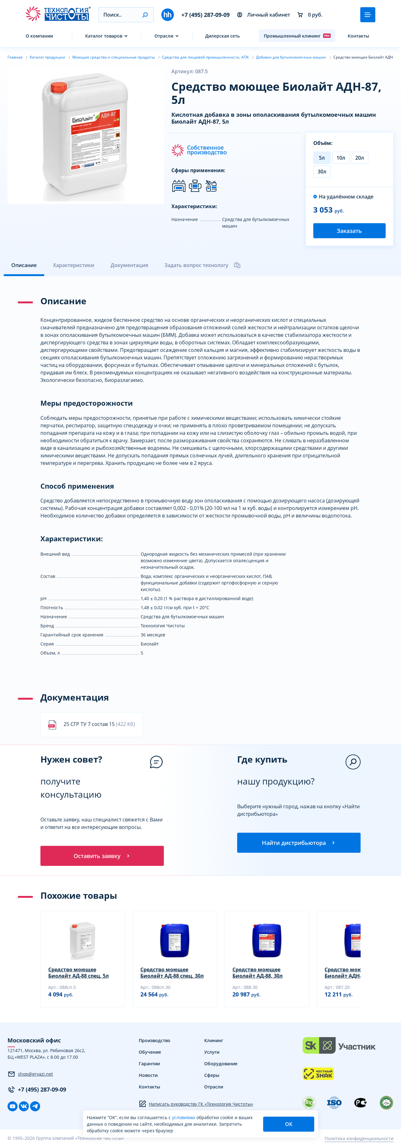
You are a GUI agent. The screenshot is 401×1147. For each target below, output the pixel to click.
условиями (184, 1117)
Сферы (211, 1075)
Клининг (213, 1040)
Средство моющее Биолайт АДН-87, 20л (351, 972)
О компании (39, 36)
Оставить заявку (102, 856)
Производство (154, 1040)
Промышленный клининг (297, 35)
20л (359, 157)
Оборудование (220, 1064)
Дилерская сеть (222, 36)
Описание (24, 265)
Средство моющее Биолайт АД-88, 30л (257, 972)
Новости (148, 1075)
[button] (145, 14)
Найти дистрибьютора (299, 842)
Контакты (358, 36)
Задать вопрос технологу (202, 265)
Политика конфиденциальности (359, 1138)
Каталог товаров (103, 36)
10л (340, 157)
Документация (129, 265)
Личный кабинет (263, 14)
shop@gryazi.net (30, 1074)
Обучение (150, 1052)
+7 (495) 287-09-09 (205, 14)
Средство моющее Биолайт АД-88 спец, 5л (78, 972)
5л (322, 157)
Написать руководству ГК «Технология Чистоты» (196, 1104)
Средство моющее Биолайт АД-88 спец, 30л (172, 972)
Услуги (211, 1052)
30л (322, 171)
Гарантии (149, 1064)
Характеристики (73, 265)
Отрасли (163, 36)
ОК (288, 1124)
